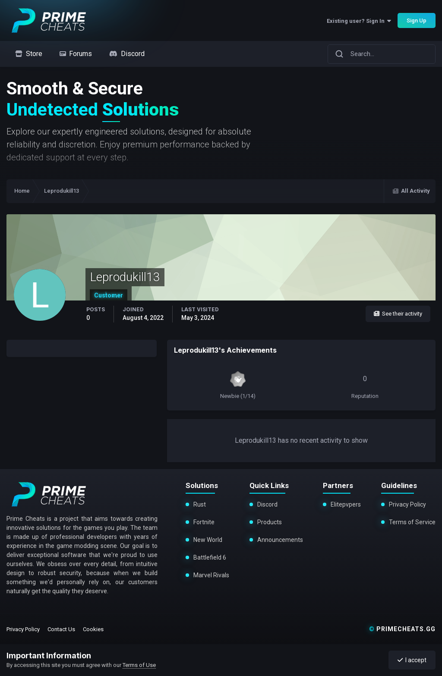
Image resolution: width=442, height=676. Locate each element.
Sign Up (416, 20)
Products (269, 522)
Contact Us (61, 629)
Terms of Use (139, 665)
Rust (199, 504)
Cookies (93, 629)
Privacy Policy (407, 504)
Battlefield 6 (209, 557)
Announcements (280, 539)
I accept (412, 660)
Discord (267, 504)
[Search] (339, 53)
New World (207, 539)
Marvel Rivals (210, 575)
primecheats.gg (402, 629)
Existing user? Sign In (359, 21)
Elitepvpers (346, 504)
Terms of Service (412, 522)
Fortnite (204, 522)
